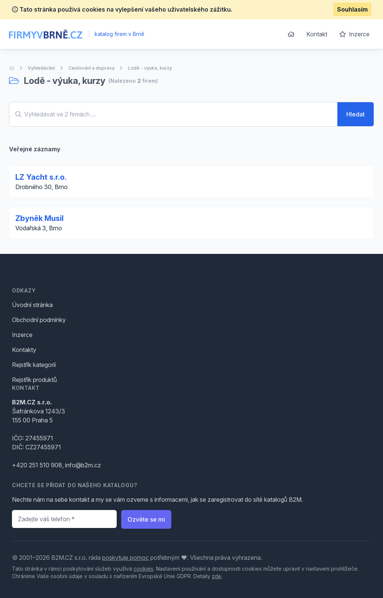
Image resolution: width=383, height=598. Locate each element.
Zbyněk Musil (39, 218)
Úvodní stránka (32, 305)
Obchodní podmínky (39, 320)
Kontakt (316, 34)
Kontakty (24, 349)
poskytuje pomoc (125, 557)
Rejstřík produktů (34, 379)
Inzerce (354, 34)
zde (216, 576)
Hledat (355, 114)
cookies (143, 568)
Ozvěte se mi (146, 519)
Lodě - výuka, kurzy (150, 68)
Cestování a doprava (91, 68)
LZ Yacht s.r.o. (41, 177)
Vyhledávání (41, 68)
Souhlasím (352, 9)
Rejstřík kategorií (34, 364)
